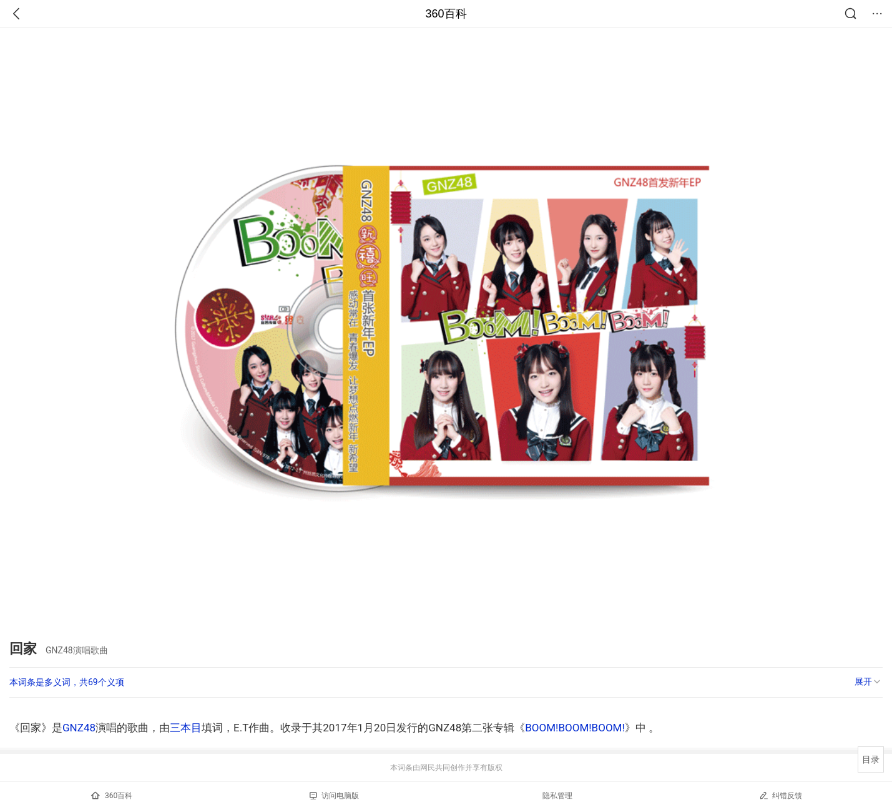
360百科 (445, 13)
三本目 (186, 727)
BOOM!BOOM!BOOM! (575, 727)
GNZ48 (79, 727)
